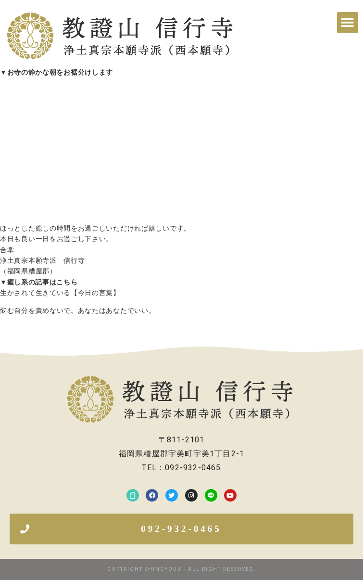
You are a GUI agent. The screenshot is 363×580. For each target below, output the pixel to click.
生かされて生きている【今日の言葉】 (60, 292)
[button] (347, 22)
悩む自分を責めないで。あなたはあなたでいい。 (77, 310)
